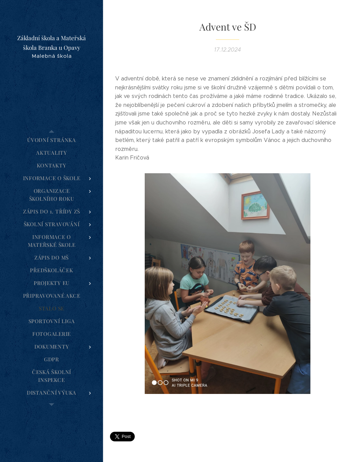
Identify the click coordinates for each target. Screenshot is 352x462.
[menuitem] (51, 140)
